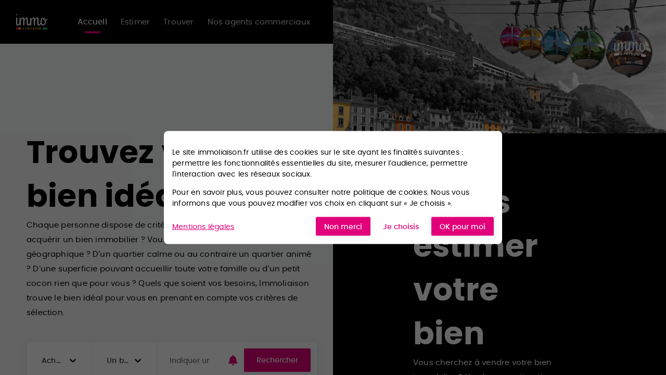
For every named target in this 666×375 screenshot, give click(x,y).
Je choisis (401, 226)
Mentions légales (203, 226)
